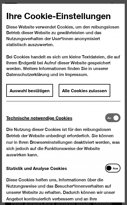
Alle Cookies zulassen (84, 95)
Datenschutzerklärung (28, 79)
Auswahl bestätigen (30, 95)
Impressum (76, 79)
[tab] (56, 122)
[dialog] (63, 102)
